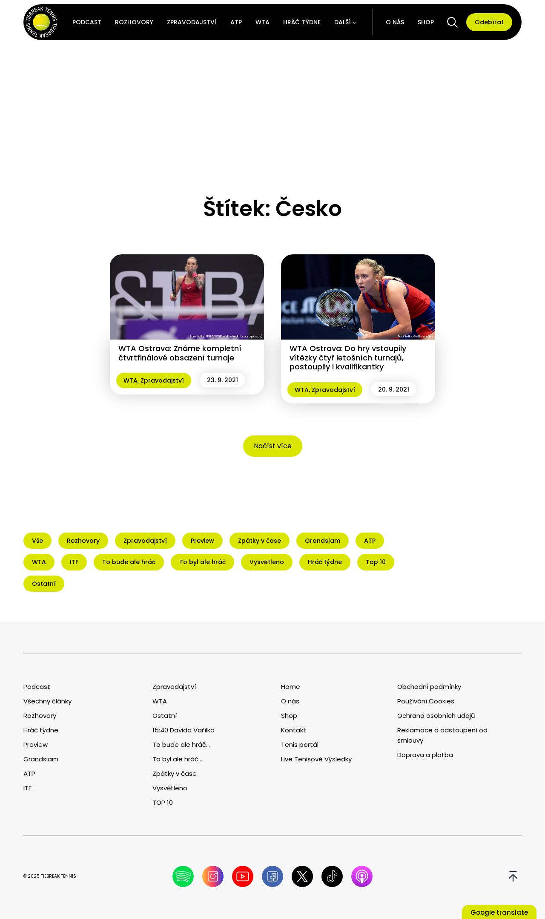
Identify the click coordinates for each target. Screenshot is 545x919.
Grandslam (40, 759)
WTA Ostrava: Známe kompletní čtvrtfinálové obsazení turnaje (179, 353)
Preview (35, 744)
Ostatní (164, 715)
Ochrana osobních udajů (436, 715)
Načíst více (273, 446)
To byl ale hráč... (177, 759)
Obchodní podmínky (429, 686)
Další (342, 22)
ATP (236, 22)
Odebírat (489, 22)
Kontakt (293, 730)
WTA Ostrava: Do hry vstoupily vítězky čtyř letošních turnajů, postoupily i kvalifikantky (348, 357)
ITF (27, 788)
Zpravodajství (192, 22)
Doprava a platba (425, 754)
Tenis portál (299, 744)
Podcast (86, 22)
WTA (262, 22)
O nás (395, 22)
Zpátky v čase (174, 773)
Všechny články (47, 701)
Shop (426, 22)
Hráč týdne (302, 22)
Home (290, 686)
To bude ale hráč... (181, 744)
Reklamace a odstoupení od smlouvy (442, 735)
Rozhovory (134, 22)
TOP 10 (162, 802)
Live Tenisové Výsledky (316, 759)
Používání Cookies (425, 701)
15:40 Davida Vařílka (183, 730)
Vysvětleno (169, 788)
